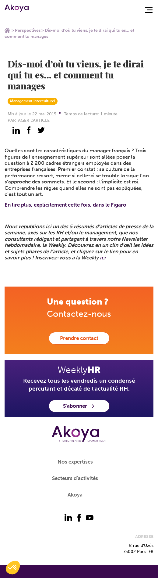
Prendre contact (79, 338)
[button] (12, 567)
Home (7, 30)
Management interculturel (32, 101)
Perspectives (27, 30)
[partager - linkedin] (16, 130)
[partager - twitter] (41, 130)
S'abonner (79, 406)
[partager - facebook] (28, 130)
